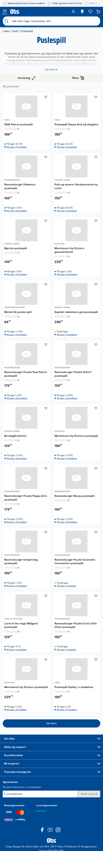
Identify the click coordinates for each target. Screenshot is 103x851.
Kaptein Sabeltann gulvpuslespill (76, 312)
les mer (51, 70)
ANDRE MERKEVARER (14, 307)
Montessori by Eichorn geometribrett (69, 250)
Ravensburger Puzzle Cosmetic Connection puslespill (74, 561)
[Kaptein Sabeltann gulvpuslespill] (76, 309)
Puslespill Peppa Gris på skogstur (76, 124)
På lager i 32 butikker (16, 211)
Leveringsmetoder (46, 805)
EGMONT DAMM (62, 180)
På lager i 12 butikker (67, 147)
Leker (6, 31)
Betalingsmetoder (14, 805)
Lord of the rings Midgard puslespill (21, 625)
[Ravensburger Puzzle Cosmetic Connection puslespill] (76, 558)
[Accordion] (51, 739)
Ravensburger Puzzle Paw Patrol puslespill (25, 373)
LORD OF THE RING (13, 619)
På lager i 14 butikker (67, 334)
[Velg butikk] (82, 11)
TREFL (7, 120)
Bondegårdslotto (15, 435)
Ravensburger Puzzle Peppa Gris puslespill (25, 497)
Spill (15, 31)
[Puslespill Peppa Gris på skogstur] (76, 121)
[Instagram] (58, 829)
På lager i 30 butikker (16, 398)
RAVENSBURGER (12, 180)
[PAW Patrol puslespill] (26, 121)
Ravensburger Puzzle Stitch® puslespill (73, 373)
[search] (6, 21)
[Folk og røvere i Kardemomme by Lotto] (76, 183)
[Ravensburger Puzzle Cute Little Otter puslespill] (76, 622)
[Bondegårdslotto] (26, 432)
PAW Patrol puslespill (18, 124)
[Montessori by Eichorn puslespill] (76, 432)
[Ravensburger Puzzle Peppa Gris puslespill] (26, 495)
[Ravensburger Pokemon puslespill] (26, 183)
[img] (26, 129)
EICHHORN (59, 244)
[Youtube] (50, 829)
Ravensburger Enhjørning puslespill (21, 561)
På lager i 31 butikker (16, 334)
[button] (51, 723)
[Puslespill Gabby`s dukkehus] (76, 684)
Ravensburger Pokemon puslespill (20, 186)
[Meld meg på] (89, 794)
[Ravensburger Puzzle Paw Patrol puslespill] (26, 371)
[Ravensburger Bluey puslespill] (76, 495)
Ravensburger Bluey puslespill (74, 496)
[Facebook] (42, 829)
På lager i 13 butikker (16, 147)
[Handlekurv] (98, 11)
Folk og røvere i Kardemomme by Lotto (76, 186)
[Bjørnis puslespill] (26, 247)
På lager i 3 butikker (66, 586)
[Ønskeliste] (90, 11)
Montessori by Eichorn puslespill (76, 435)
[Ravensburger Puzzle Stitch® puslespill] (76, 371)
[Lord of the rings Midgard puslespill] (26, 622)
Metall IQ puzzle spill (18, 312)
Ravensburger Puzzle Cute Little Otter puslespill (75, 625)
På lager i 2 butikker (66, 649)
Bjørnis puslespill (15, 248)
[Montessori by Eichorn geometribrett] (76, 247)
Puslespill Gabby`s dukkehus (73, 687)
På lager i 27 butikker (16, 586)
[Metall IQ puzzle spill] (26, 309)
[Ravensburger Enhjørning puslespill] (26, 558)
